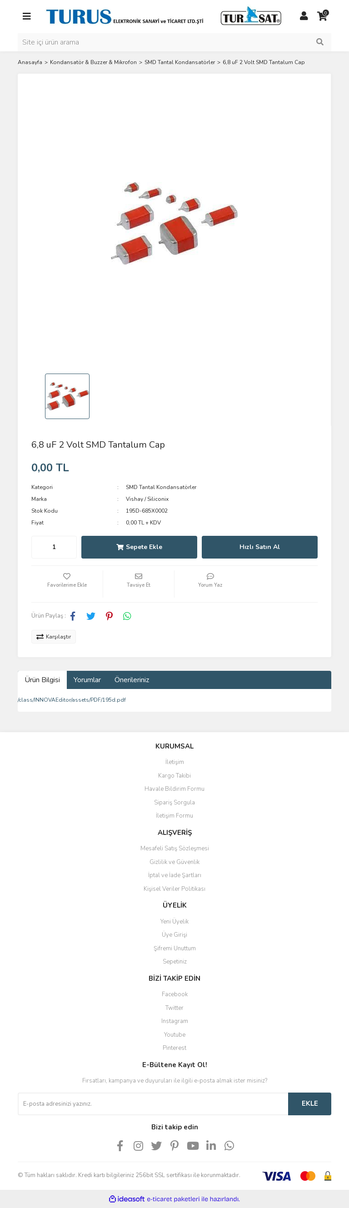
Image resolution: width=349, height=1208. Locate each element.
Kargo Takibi (174, 776)
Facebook (175, 994)
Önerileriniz (132, 680)
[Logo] (165, 16)
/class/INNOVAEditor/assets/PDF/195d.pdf (72, 700)
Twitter (174, 1008)
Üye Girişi (174, 935)
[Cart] (322, 16)
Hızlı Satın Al (259, 547)
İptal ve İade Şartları (174, 875)
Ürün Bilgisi (42, 680)
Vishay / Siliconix (147, 499)
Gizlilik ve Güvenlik (174, 862)
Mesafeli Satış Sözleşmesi (174, 848)
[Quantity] (54, 547)
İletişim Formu (174, 816)
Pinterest (174, 1048)
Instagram (174, 1021)
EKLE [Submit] (310, 1103)
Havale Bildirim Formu (174, 789)
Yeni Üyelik (174, 922)
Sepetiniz (175, 962)
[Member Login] (304, 16)
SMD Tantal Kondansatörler (161, 487)
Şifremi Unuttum (175, 948)
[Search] (174, 42)
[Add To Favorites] (67, 584)
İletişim (174, 762)
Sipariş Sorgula (174, 803)
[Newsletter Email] (153, 1104)
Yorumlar (87, 680)
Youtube (174, 1035)
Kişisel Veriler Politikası (174, 889)
